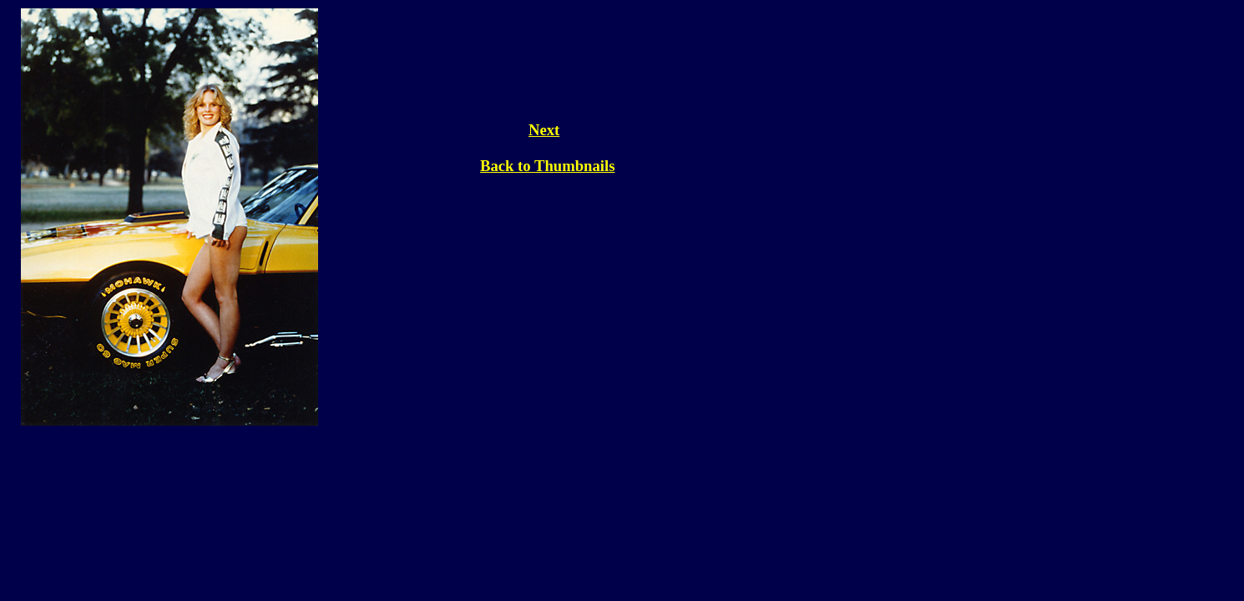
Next (543, 130)
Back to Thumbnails (547, 165)
